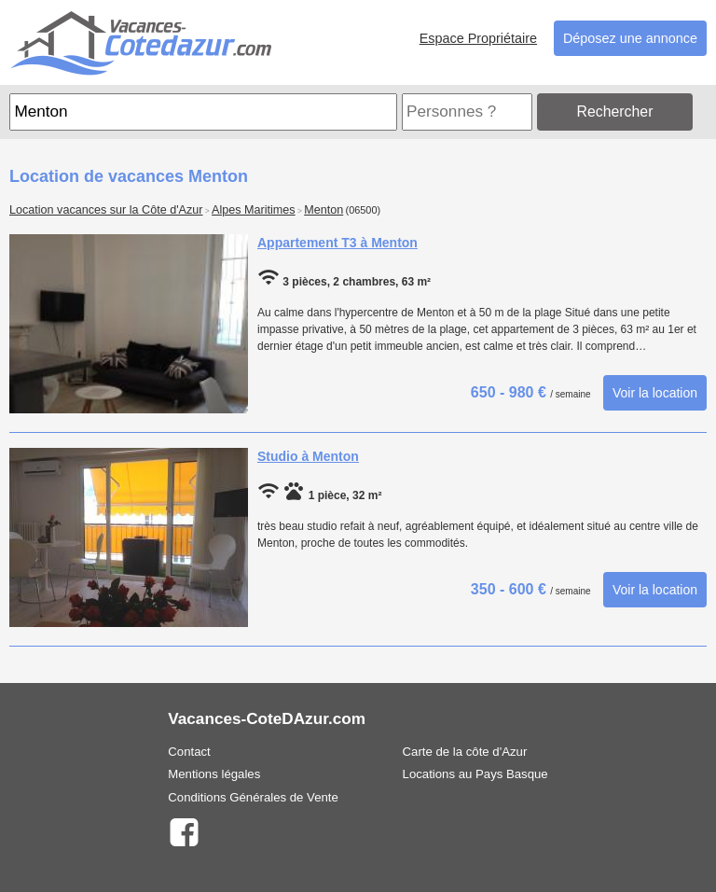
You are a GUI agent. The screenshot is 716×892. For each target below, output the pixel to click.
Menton (323, 209)
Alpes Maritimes (254, 209)
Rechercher (615, 111)
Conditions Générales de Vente (253, 797)
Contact (189, 752)
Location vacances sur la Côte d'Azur (106, 209)
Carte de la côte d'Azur (465, 752)
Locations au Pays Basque (475, 774)
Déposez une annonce (630, 38)
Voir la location (655, 392)
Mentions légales (214, 774)
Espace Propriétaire (478, 38)
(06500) (363, 210)
